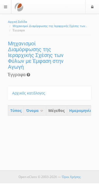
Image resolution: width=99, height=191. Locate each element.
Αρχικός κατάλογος (28, 93)
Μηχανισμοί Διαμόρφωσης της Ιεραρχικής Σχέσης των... (50, 26)
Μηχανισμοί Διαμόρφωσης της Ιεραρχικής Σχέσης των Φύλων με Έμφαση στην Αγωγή (36, 55)
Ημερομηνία (80, 110)
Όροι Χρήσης (71, 177)
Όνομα (35, 110)
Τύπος (16, 110)
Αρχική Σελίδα (17, 22)
